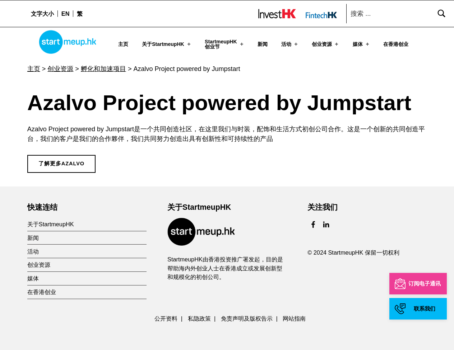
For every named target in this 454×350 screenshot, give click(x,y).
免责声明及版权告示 (247, 317)
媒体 (361, 44)
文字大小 (42, 13)
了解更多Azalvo (61, 162)
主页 (123, 44)
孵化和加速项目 (103, 67)
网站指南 (294, 317)
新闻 (263, 44)
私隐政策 (199, 317)
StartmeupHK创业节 (225, 43)
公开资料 (165, 317)
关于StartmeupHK (167, 44)
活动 (290, 44)
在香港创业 (395, 44)
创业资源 (325, 44)
